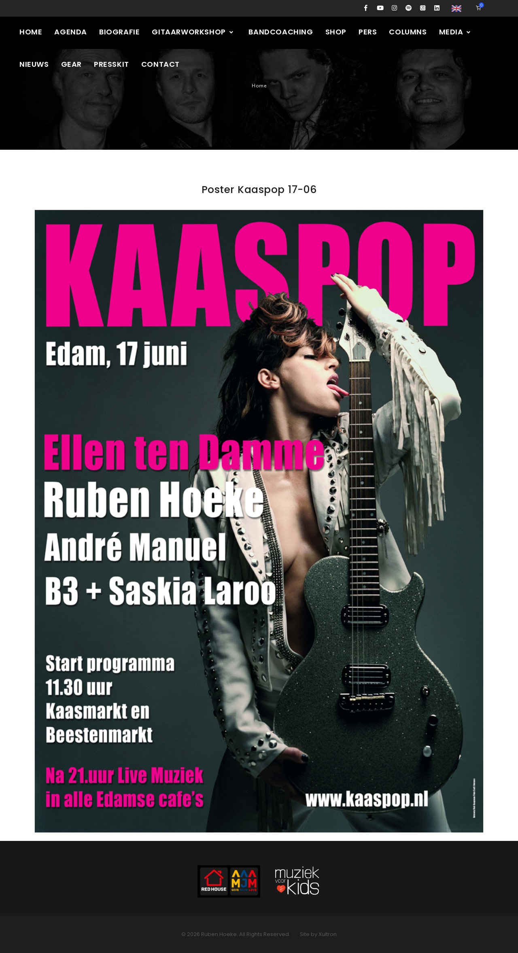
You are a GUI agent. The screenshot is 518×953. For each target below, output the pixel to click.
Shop (335, 32)
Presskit (111, 64)
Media (455, 32)
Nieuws (34, 64)
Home (30, 32)
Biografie (119, 32)
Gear (71, 64)
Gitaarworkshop (193, 32)
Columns (408, 32)
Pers (368, 32)
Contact (160, 64)
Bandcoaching (280, 32)
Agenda (70, 32)
